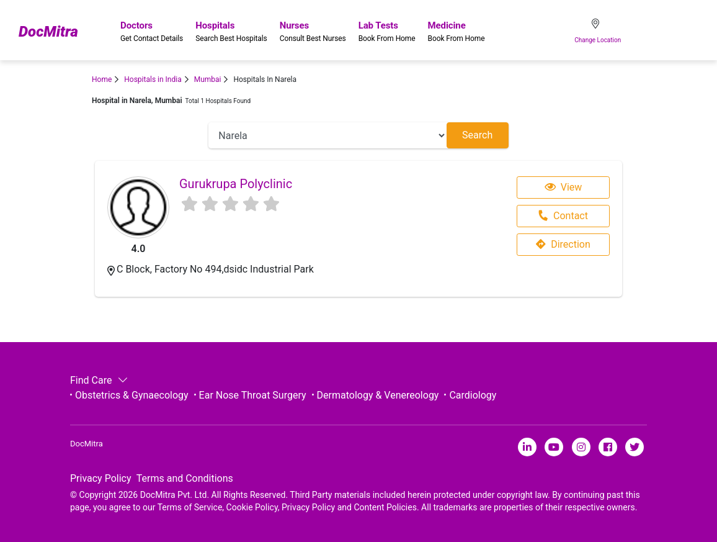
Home (102, 79)
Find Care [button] (97, 380)
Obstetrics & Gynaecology (132, 395)
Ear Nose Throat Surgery (252, 395)
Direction (563, 244)
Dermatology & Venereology (378, 395)
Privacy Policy (100, 478)
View (563, 187)
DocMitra (48, 31)
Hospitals (231, 31)
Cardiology (472, 395)
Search (477, 135)
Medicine (456, 31)
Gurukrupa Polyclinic (235, 183)
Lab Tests (387, 31)
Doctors (151, 31)
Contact (563, 216)
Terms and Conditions (184, 478)
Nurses (313, 31)
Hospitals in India (152, 79)
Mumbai (207, 79)
